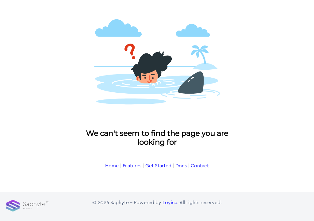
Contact (200, 165)
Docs (181, 165)
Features (132, 165)
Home (112, 165)
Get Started (158, 165)
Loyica (170, 202)
